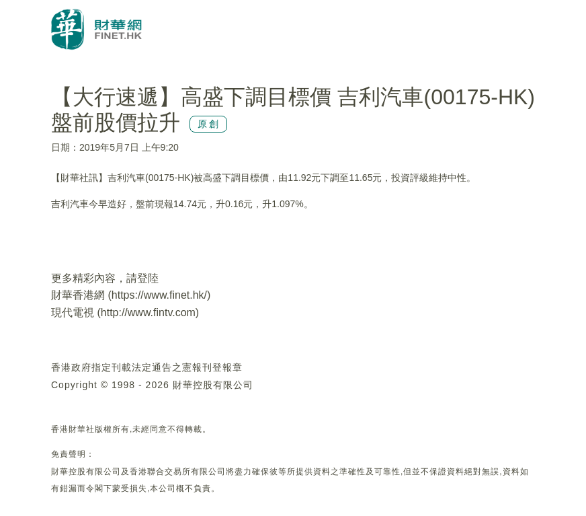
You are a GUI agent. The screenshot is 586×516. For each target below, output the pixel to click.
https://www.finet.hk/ (159, 295)
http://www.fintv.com (148, 312)
